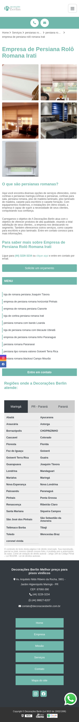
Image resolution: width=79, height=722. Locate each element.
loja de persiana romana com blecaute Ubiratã (29, 330)
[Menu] (72, 8)
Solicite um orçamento (39, 268)
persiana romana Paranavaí (19, 344)
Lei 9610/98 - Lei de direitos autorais (23, 556)
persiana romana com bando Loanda (24, 323)
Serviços (39, 657)
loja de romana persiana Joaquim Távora (27, 294)
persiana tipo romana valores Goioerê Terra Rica (31, 351)
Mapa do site (39, 680)
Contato (39, 668)
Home (39, 622)
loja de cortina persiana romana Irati (24, 315)
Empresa (39, 634)
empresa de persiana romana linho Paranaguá (30, 337)
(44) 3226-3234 (24, 255)
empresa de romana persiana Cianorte (25, 308)
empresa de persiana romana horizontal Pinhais (30, 301)
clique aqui (42, 255)
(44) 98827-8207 (39, 600)
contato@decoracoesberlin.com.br (39, 606)
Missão (39, 645)
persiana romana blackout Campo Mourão (27, 358)
